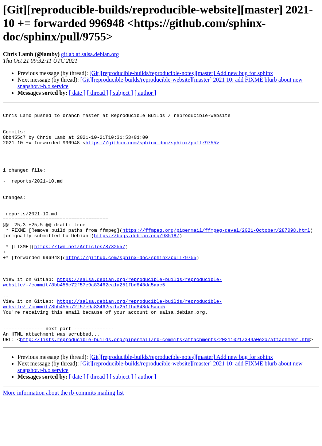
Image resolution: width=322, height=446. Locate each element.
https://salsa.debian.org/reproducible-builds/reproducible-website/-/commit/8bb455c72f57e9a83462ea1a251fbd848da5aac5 (112, 317)
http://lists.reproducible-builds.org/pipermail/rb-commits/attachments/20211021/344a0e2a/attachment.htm (165, 386)
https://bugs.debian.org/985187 (136, 261)
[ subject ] (121, 93)
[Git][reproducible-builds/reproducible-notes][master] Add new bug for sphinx (181, 73)
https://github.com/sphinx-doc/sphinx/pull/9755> (152, 150)
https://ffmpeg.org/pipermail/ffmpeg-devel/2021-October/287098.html (216, 255)
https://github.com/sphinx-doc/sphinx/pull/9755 (131, 288)
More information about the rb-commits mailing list (63, 440)
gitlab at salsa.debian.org (90, 54)
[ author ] (145, 93)
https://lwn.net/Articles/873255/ (79, 274)
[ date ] (77, 93)
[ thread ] (97, 93)
